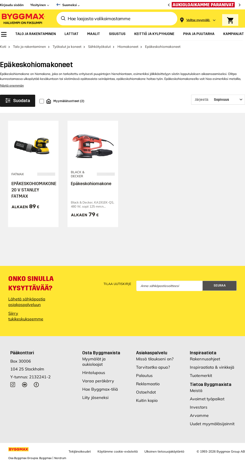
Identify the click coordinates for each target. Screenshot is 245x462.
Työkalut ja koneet (67, 46)
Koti (3, 46)
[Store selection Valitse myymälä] (198, 20)
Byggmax (45, 458)
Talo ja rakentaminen (29, 46)
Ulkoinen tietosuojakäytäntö (164, 451)
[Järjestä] (218, 100)
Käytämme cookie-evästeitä (118, 451)
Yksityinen (38, 5)
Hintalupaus (93, 372)
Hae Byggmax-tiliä (100, 389)
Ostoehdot (146, 392)
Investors (198, 407)
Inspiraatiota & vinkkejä (212, 367)
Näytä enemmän (12, 85)
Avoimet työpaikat (207, 398)
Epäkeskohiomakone (91, 183)
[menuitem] (4, 34)
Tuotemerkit (201, 375)
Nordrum (60, 458)
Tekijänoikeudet (80, 451)
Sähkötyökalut (99, 46)
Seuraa (220, 285)
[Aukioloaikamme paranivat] (204, 4)
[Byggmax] (23, 18)
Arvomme (199, 415)
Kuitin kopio (147, 400)
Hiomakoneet (127, 46)
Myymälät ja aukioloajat (94, 361)
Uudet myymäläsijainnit (212, 423)
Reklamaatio (148, 383)
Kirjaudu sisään (12, 5)
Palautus (144, 375)
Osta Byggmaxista (101, 352)
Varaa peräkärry (98, 380)
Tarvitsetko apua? (153, 367)
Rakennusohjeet (205, 358)
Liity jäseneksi (95, 397)
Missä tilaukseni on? (154, 358)
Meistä (196, 390)
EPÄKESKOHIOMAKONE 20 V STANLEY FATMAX (33, 190)
